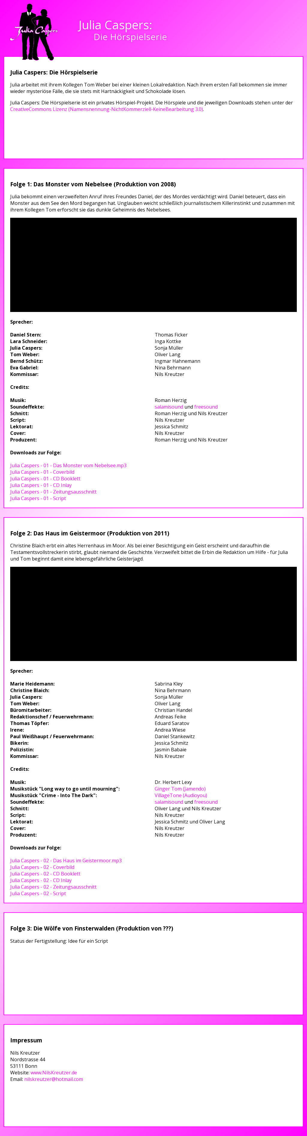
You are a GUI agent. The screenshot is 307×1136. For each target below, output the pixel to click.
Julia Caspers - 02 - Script (38, 893)
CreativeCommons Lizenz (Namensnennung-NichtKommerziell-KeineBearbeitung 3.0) (106, 109)
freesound (206, 406)
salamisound (169, 406)
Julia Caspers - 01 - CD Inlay (41, 485)
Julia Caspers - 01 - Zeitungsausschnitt (53, 491)
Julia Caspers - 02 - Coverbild (42, 867)
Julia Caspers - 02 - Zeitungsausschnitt (53, 887)
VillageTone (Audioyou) (181, 795)
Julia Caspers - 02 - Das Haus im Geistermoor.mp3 (66, 860)
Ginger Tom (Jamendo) (180, 788)
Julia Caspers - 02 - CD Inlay (41, 880)
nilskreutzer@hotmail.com (53, 1079)
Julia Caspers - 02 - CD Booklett (45, 873)
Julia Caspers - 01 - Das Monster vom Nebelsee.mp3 (68, 465)
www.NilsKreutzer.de (54, 1072)
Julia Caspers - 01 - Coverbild (42, 472)
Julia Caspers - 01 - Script (38, 498)
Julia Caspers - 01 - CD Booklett (45, 478)
